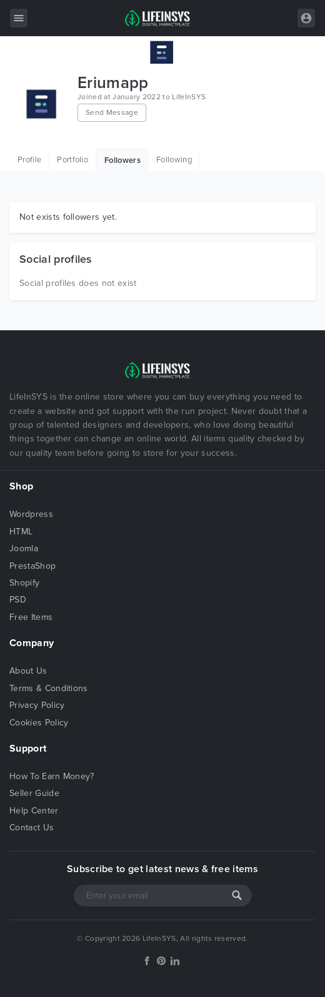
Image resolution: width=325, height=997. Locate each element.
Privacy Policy (36, 705)
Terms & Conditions (48, 688)
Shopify (24, 582)
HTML (20, 531)
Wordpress (31, 514)
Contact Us (31, 827)
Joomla (23, 548)
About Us (28, 670)
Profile (29, 160)
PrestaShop (32, 566)
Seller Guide (34, 793)
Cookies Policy (38, 722)
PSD (17, 599)
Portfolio (72, 160)
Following (174, 160)
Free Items (30, 617)
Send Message (112, 112)
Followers (122, 160)
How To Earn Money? (51, 776)
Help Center (34, 810)
